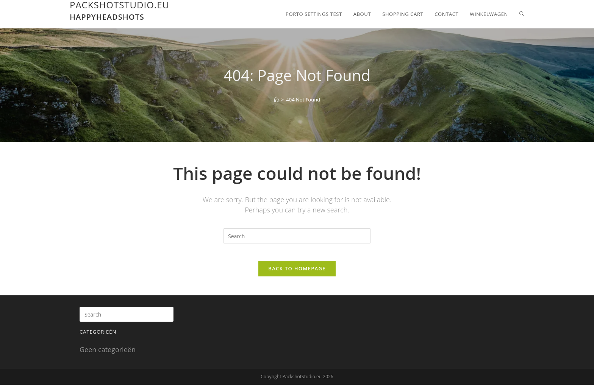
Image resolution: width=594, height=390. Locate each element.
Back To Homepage (296, 273)
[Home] (276, 99)
